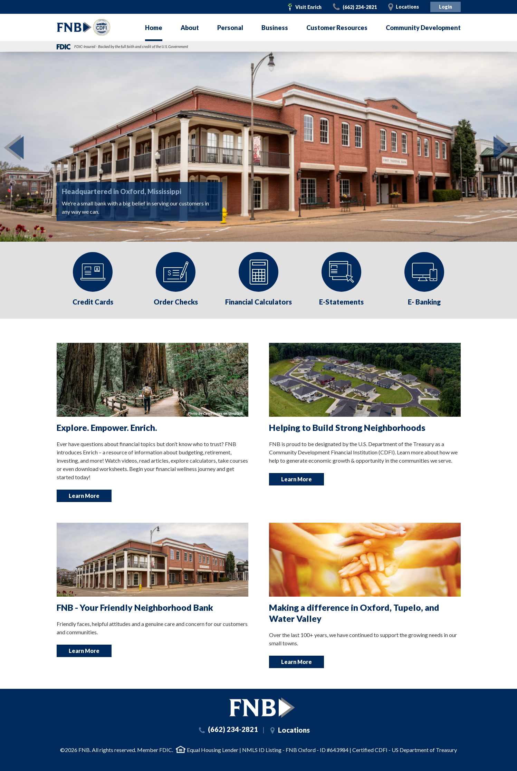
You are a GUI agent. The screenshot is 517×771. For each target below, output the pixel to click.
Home (153, 27)
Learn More (84, 495)
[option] (92, 280)
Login (445, 7)
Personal (230, 27)
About (190, 27)
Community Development (423, 27)
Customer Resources (336, 27)
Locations (407, 7)
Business (274, 27)
